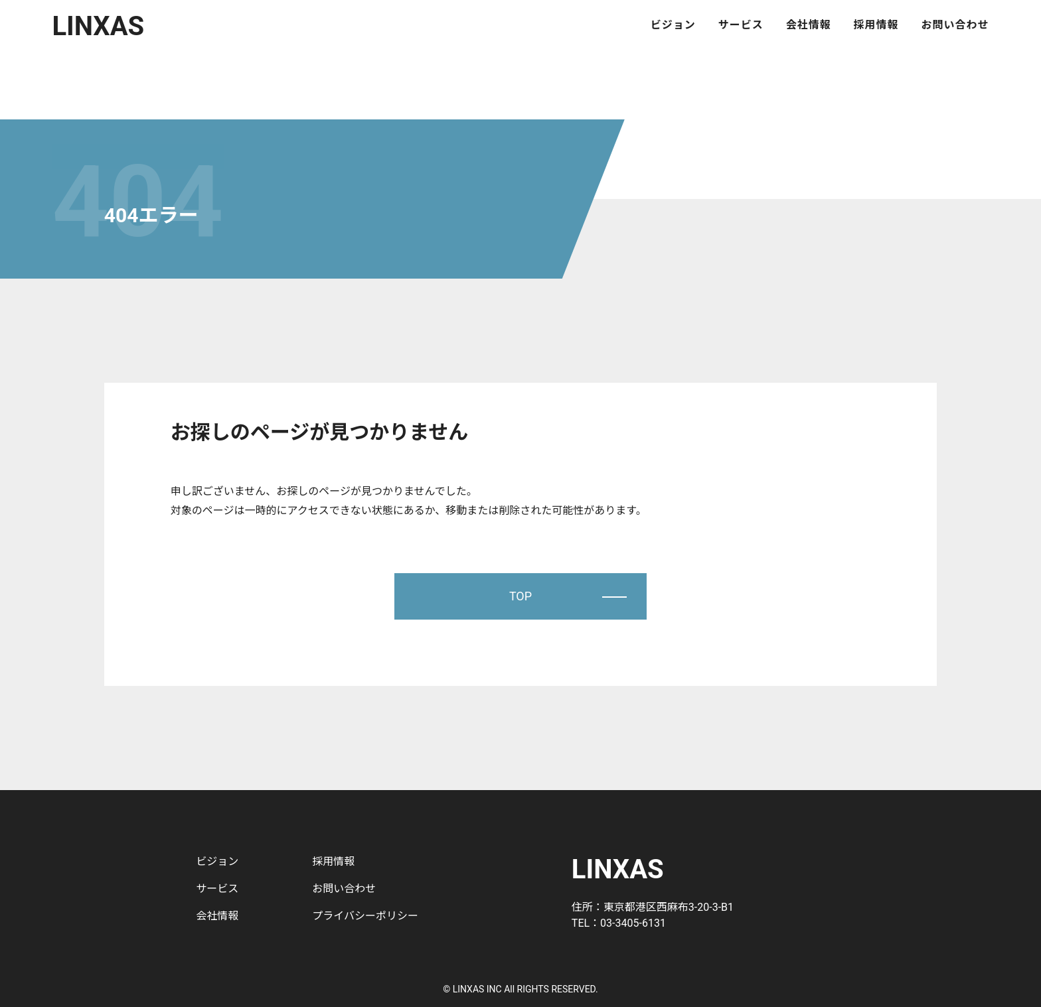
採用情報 (876, 25)
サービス (740, 25)
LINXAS (98, 26)
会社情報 (808, 25)
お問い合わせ (955, 25)
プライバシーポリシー (365, 915)
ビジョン (673, 25)
